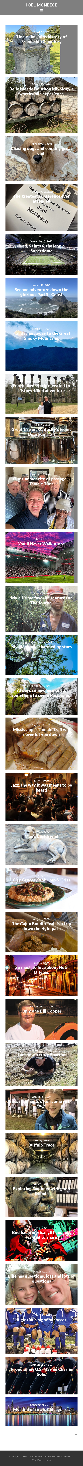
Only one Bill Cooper (41, 1011)
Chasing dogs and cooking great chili (42, 151)
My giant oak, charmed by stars (41, 646)
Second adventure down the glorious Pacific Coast (41, 292)
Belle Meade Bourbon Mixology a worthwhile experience (41, 91)
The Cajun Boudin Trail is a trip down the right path (41, 926)
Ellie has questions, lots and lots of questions (41, 1279)
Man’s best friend (41, 836)
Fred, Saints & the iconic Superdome (41, 248)
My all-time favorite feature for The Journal (41, 600)
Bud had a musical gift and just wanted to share (41, 1235)
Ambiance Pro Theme (39, 1456)
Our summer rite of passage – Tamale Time (41, 481)
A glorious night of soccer (41, 1319)
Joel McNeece (41, 4)
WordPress (37, 1460)
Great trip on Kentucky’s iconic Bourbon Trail (41, 432)
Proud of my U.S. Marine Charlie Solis (41, 1372)
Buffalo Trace (41, 1145)
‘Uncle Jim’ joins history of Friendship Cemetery (41, 39)
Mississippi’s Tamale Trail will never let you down (41, 732)
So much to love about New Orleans (41, 970)
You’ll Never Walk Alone (41, 543)
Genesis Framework (63, 1456)
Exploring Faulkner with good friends (41, 1191)
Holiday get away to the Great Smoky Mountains (41, 336)
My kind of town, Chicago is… (41, 1409)
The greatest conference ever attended (41, 199)
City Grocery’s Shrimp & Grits (41, 879)
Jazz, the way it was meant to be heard (41, 788)
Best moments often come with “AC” (41, 1104)
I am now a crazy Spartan (41, 1054)
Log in (48, 1460)
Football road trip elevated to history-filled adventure (41, 388)
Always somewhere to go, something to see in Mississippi (41, 693)
